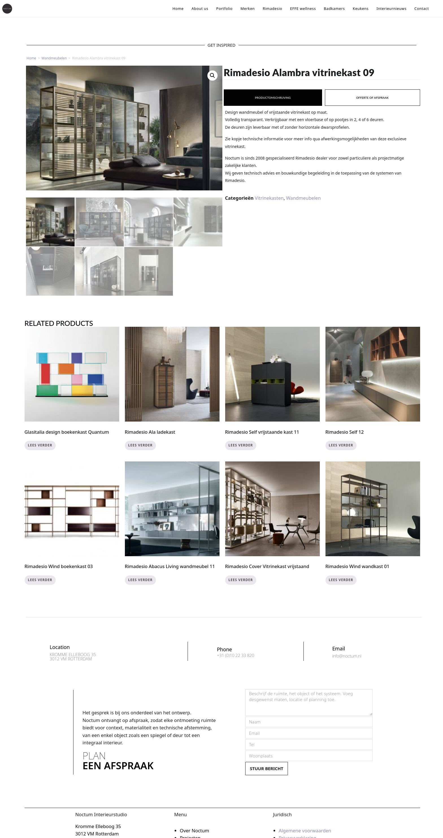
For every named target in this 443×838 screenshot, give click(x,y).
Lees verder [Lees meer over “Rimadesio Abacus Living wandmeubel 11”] (140, 579)
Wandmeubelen (54, 58)
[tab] (273, 97)
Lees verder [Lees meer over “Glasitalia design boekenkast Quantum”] (40, 445)
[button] (212, 75)
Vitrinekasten (269, 198)
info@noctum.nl (346, 658)
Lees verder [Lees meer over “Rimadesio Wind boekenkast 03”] (40, 579)
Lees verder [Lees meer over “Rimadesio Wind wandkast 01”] (341, 579)
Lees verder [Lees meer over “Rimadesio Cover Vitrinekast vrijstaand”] (241, 579)
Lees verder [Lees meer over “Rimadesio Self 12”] (341, 445)
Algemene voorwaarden (305, 830)
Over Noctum (194, 830)
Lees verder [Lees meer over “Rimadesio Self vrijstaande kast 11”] (241, 445)
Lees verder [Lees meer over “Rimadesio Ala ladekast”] (140, 445)
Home (31, 58)
